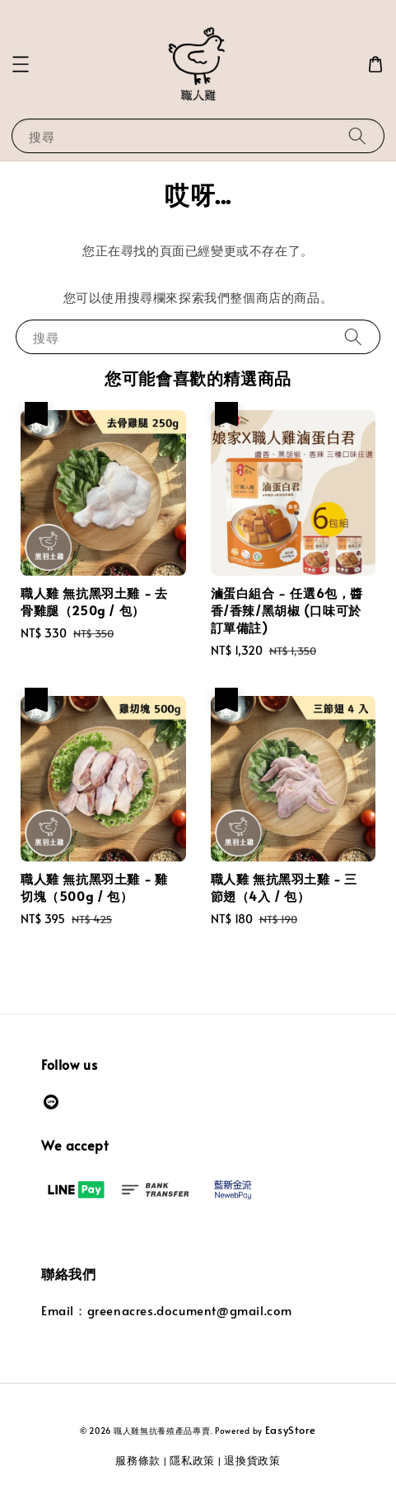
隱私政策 (192, 1460)
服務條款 (138, 1460)
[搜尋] (357, 135)
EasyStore (290, 1429)
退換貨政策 (252, 1460)
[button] (20, 64)
